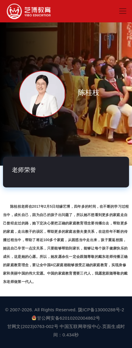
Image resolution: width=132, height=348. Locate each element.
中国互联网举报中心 (80, 326)
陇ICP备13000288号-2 (101, 309)
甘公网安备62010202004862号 (66, 318)
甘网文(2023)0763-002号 (32, 326)
